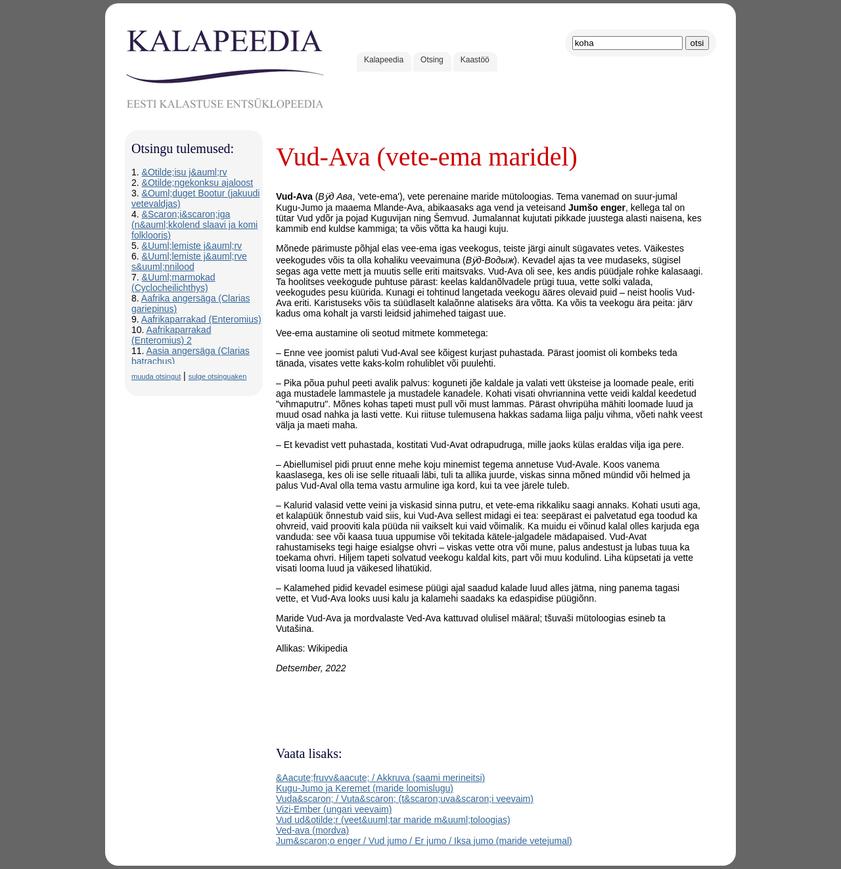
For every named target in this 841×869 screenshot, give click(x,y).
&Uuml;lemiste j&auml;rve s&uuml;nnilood (189, 261)
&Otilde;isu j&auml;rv (184, 172)
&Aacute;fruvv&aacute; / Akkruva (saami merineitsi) (380, 777)
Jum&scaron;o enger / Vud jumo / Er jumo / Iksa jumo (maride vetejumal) (424, 841)
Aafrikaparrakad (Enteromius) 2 (171, 334)
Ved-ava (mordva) (312, 830)
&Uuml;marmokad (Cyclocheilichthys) (173, 282)
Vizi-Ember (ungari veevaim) (334, 809)
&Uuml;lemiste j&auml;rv (192, 245)
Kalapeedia (383, 59)
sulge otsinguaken (218, 376)
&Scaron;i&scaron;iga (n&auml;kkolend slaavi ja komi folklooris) (194, 224)
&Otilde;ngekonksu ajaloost (198, 182)
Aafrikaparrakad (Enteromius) (201, 319)
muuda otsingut (156, 376)
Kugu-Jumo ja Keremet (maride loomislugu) (364, 788)
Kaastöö (475, 59)
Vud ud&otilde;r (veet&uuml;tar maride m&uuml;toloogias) (393, 819)
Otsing (431, 59)
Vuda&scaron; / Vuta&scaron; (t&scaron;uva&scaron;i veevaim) (405, 798)
